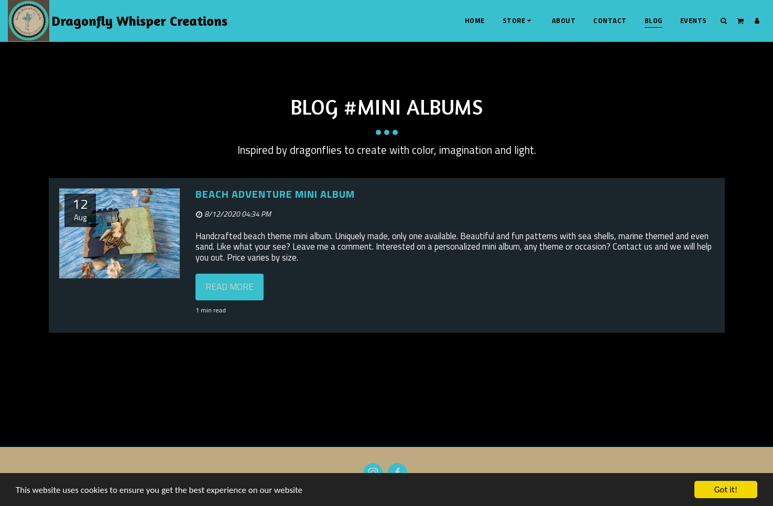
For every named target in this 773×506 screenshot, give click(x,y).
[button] (724, 20)
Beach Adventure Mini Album (275, 194)
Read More (229, 286)
